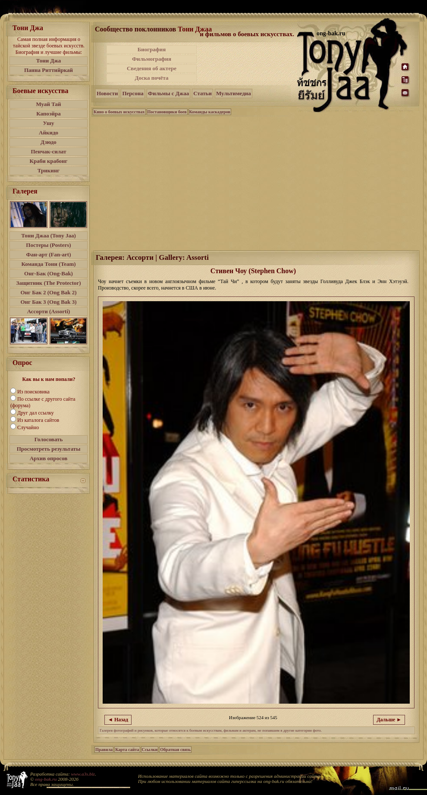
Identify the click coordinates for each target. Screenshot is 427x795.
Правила (104, 749)
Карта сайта (127, 749)
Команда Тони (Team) (48, 264)
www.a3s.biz (83, 773)
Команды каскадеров (209, 111)
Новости (107, 93)
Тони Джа (48, 60)
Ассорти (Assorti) (48, 311)
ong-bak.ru (46, 779)
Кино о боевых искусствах (119, 111)
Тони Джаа (195, 29)
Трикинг (49, 170)
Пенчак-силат (48, 151)
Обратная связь (175, 749)
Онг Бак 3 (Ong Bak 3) (48, 302)
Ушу (48, 123)
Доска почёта (151, 78)
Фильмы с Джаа (168, 93)
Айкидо (48, 132)
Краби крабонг (49, 161)
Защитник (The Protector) (48, 283)
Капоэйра (48, 113)
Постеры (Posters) (48, 245)
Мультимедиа (233, 93)
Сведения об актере (151, 68)
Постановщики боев (167, 111)
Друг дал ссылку (35, 413)
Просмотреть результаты (49, 449)
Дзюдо (49, 142)
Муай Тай (48, 104)
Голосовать (49, 439)
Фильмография (151, 59)
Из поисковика (33, 392)
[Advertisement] (247, 63)
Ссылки (150, 749)
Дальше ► (389, 720)
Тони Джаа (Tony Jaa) (48, 235)
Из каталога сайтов (38, 420)
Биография (152, 49)
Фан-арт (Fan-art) (48, 254)
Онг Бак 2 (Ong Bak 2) (48, 292)
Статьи (202, 93)
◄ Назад (118, 720)
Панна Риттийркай (48, 70)
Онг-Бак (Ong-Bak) (48, 273)
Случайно (28, 427)
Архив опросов (49, 458)
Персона (132, 93)
